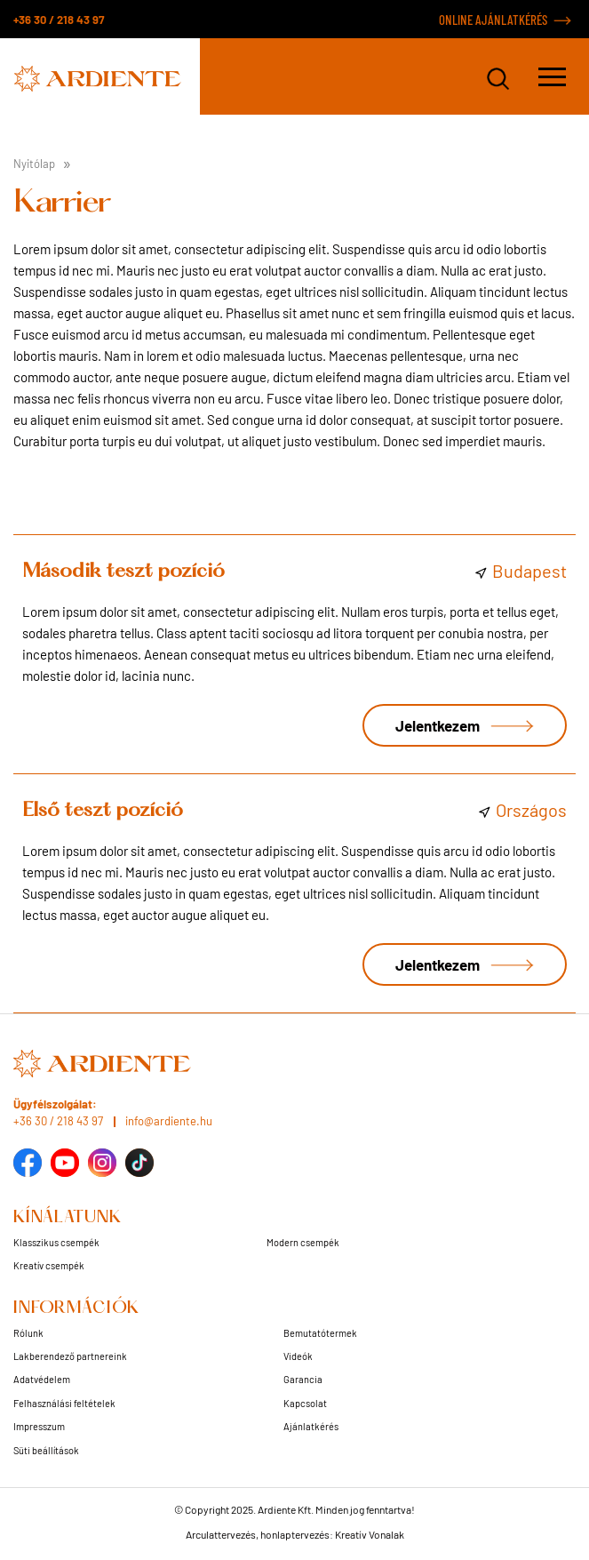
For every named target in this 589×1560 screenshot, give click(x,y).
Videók (298, 1356)
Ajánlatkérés (310, 1426)
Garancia (302, 1379)
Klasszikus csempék (56, 1242)
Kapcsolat (305, 1403)
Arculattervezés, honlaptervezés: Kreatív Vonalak (295, 1534)
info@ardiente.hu (168, 1121)
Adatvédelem (41, 1379)
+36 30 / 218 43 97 (58, 19)
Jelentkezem (437, 725)
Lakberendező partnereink (70, 1356)
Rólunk (28, 1333)
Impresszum (39, 1426)
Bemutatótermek (320, 1333)
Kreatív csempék (48, 1265)
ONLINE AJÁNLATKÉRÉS (493, 20)
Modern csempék (303, 1242)
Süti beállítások (46, 1450)
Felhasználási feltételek (64, 1403)
